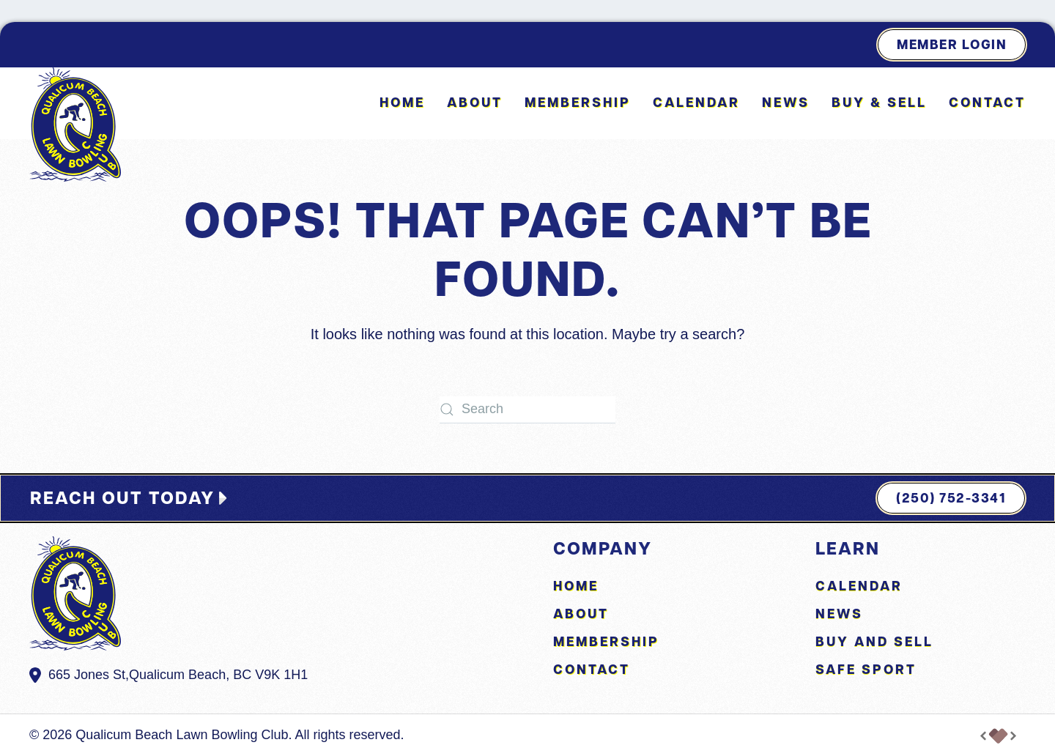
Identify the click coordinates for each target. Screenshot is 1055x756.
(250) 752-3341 (951, 498)
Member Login (952, 44)
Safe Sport (866, 669)
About (581, 613)
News (786, 102)
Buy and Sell (874, 641)
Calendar (696, 102)
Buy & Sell (879, 102)
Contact (987, 102)
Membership (578, 102)
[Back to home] (75, 124)
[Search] (527, 409)
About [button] (475, 102)
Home (402, 102)
